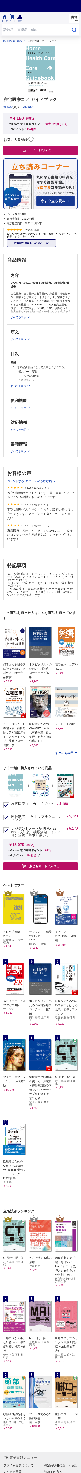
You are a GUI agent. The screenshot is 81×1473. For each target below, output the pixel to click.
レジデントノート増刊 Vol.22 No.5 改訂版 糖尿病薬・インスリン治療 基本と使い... (36, 832)
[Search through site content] (35, 29)
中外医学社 (27, 107)
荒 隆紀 (8, 107)
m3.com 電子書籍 (12, 41)
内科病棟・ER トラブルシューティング (36, 818)
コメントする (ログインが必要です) (30, 481)
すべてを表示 (64, 753)
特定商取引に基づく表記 (60, 1465)
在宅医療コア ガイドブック (32, 804)
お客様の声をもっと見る (28, 243)
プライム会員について (18, 1465)
